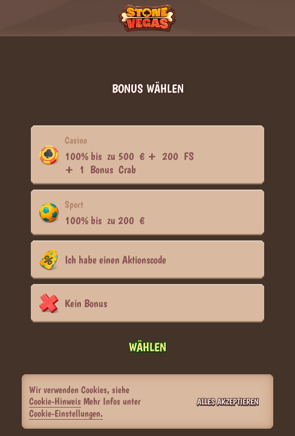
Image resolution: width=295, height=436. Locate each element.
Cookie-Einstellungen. (66, 413)
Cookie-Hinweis (55, 401)
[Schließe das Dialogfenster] (274, 89)
